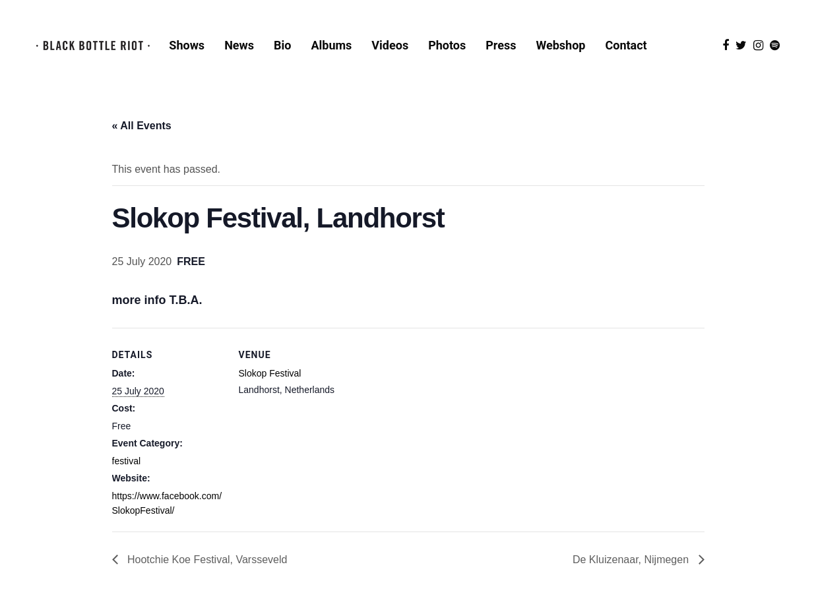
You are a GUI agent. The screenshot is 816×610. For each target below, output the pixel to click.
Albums (331, 45)
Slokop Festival (270, 373)
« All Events (142, 125)
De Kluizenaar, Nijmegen (632, 559)
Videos (389, 45)
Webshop (561, 45)
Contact (625, 45)
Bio (282, 45)
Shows (186, 45)
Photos (447, 45)
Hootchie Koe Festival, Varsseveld (206, 559)
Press (501, 45)
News (239, 45)
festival (126, 461)
